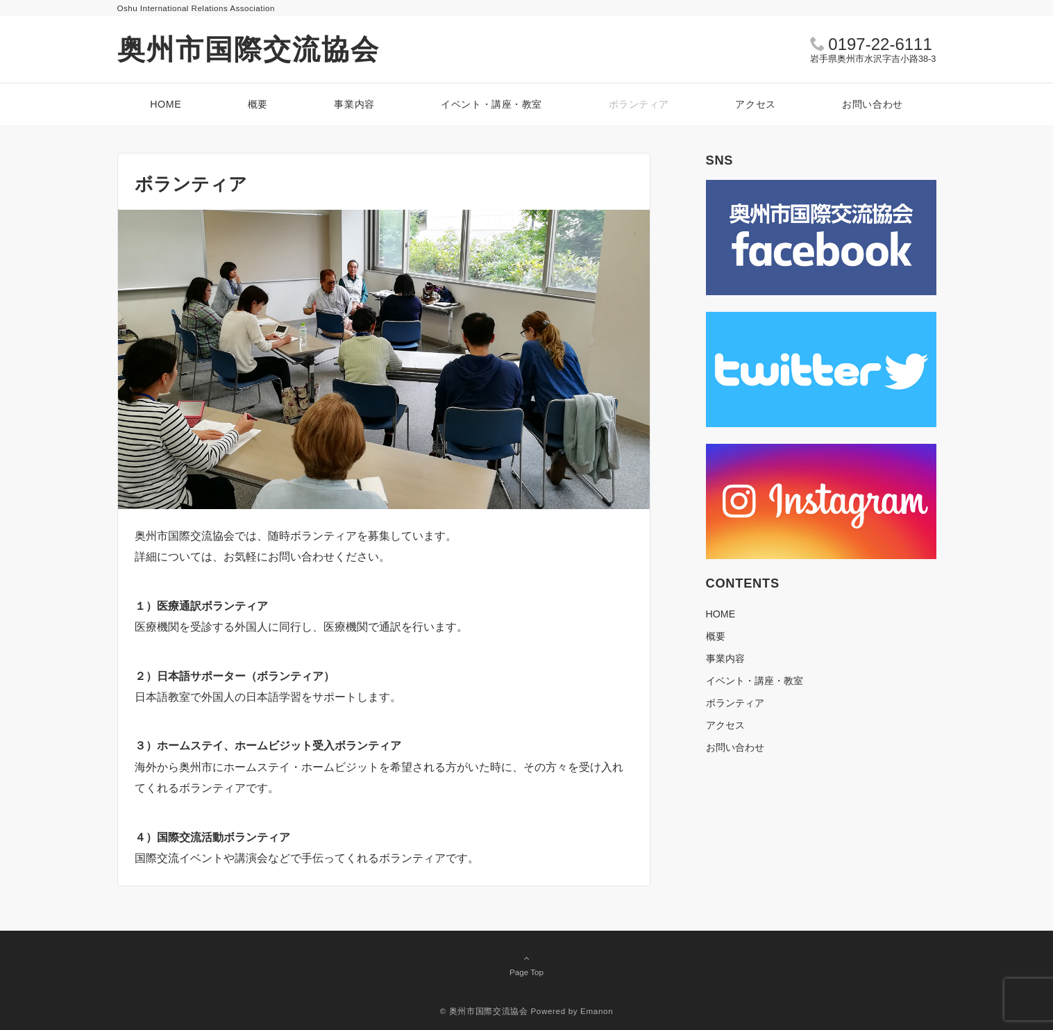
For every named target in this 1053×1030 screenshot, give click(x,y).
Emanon (596, 1010)
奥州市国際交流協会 (248, 49)
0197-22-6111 (880, 44)
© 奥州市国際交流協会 (484, 1010)
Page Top (526, 965)
